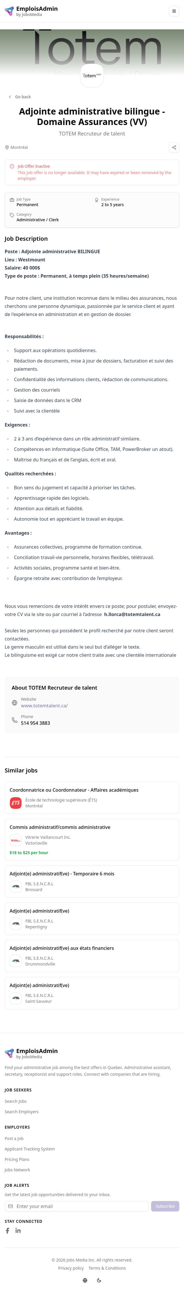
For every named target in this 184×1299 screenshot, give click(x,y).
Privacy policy (71, 1268)
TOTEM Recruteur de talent (92, 133)
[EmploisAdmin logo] (31, 11)
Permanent (27, 204)
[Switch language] (85, 1280)
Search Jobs (16, 1101)
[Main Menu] (174, 11)
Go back (19, 96)
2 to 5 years (112, 204)
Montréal (19, 147)
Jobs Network (17, 1170)
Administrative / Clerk (38, 219)
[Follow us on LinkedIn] (18, 1231)
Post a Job (14, 1138)
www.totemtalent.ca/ (44, 705)
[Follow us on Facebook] (7, 1231)
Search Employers (22, 1111)
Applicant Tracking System (30, 1149)
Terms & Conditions (107, 1268)
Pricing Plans (17, 1159)
